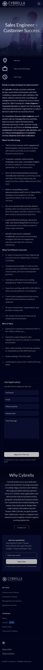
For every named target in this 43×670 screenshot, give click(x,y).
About (4, 618)
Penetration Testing (9, 597)
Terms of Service (8, 653)
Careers (5, 622)
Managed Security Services (12, 601)
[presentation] (21, 444)
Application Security (9, 605)
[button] (38, 3)
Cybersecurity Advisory (10, 592)
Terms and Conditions (10, 631)
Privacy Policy (7, 627)
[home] (13, 3)
